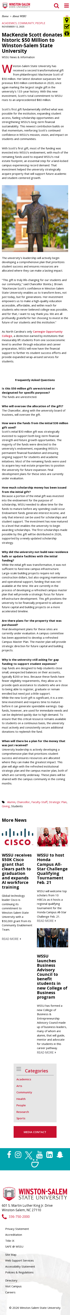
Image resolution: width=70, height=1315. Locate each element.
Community (26, 23)
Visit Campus (13, 1286)
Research (22, 1112)
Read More (11, 939)
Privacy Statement (17, 1229)
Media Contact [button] (35, 1132)
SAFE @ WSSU (14, 1246)
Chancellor (23, 802)
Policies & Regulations (19, 1272)
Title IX (9, 1240)
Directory (11, 1280)
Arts (19, 1086)
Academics (9, 23)
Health (21, 1099)
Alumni (11, 802)
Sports (20, 1118)
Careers (10, 1292)
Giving (6, 806)
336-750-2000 (16, 1216)
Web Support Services (19, 1260)
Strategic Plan (58, 802)
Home (5, 16)
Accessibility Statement (20, 1266)
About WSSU (19, 16)
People (40, 23)
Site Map (10, 1254)
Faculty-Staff (39, 802)
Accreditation (13, 1234)
